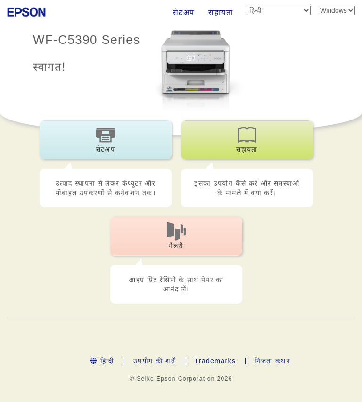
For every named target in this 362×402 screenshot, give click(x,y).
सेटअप (184, 13)
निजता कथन (272, 361)
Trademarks (215, 361)
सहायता (220, 13)
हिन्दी (102, 361)
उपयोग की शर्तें (154, 361)
